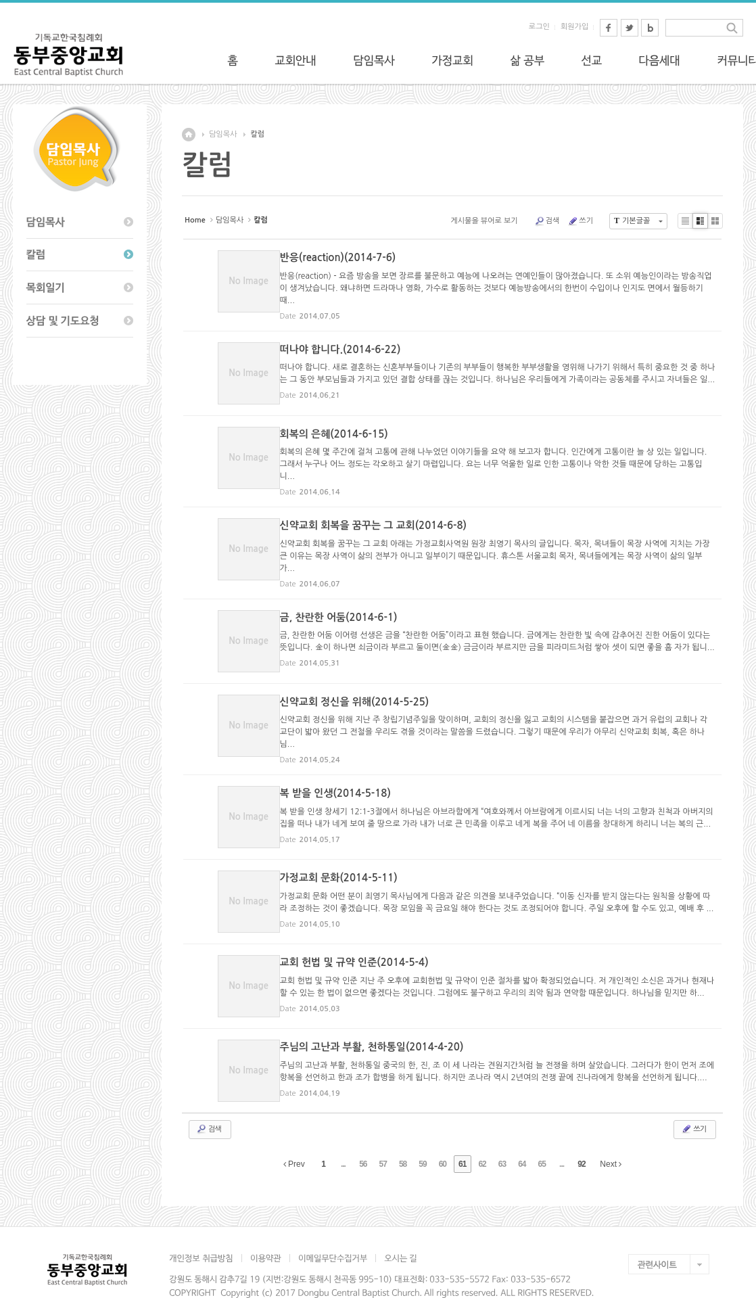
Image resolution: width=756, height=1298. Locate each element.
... (343, 1135)
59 (422, 1135)
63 (502, 1135)
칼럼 (257, 134)
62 (482, 1135)
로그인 (539, 26)
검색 (547, 221)
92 (581, 1135)
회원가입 (574, 26)
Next (610, 1135)
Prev (294, 1135)
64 (521, 1135)
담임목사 (223, 134)
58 (402, 1135)
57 (383, 1135)
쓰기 (580, 221)
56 (363, 1135)
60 (442, 1135)
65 (542, 1135)
